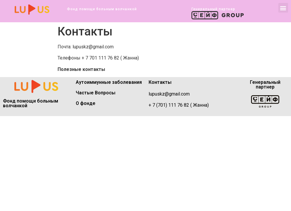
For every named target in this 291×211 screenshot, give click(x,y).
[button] (283, 8)
